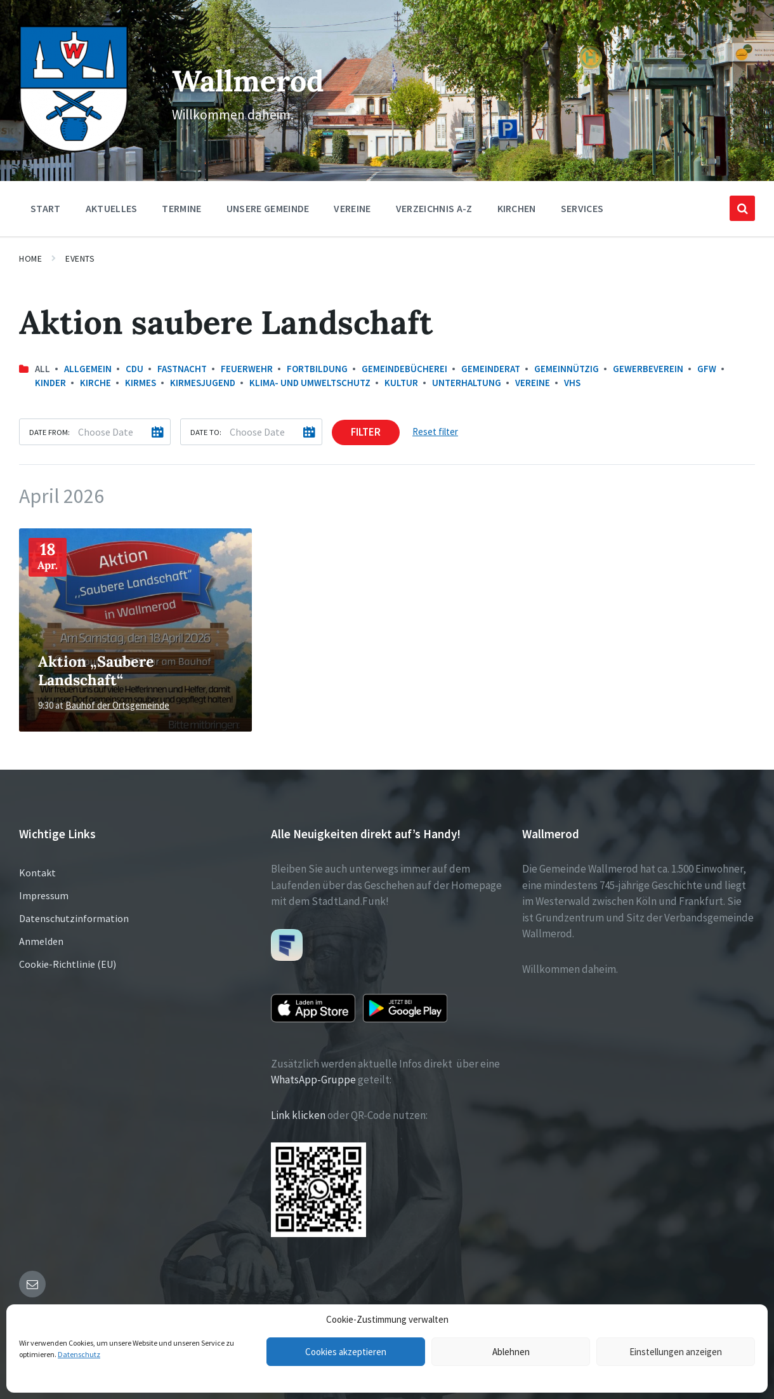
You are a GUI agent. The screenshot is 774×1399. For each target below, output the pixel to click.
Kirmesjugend (202, 383)
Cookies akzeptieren (345, 1352)
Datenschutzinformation (74, 918)
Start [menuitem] (45, 208)
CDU (134, 369)
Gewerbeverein (648, 369)
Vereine (532, 383)
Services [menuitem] (582, 208)
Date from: (49, 432)
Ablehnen (511, 1352)
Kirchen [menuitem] (516, 208)
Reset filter (435, 431)
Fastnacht (182, 369)
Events (80, 258)
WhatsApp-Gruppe (313, 1080)
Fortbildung (317, 369)
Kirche (95, 383)
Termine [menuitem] (181, 208)
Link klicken (298, 1115)
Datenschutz (79, 1354)
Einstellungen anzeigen (675, 1352)
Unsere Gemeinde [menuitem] (268, 208)
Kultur (401, 383)
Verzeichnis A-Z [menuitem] (434, 208)
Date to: (205, 432)
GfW (706, 369)
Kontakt (37, 872)
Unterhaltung (466, 383)
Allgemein (88, 369)
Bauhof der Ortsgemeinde (117, 705)
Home (30, 258)
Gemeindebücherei (404, 369)
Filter (366, 432)
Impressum (44, 895)
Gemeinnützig (566, 369)
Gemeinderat (490, 369)
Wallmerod (247, 79)
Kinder (50, 383)
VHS (572, 383)
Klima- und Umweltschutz (310, 383)
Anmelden (41, 941)
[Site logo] (73, 149)
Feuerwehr (247, 369)
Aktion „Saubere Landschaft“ (96, 670)
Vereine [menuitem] (352, 208)
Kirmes (140, 383)
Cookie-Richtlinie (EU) (67, 964)
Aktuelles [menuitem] (112, 208)
